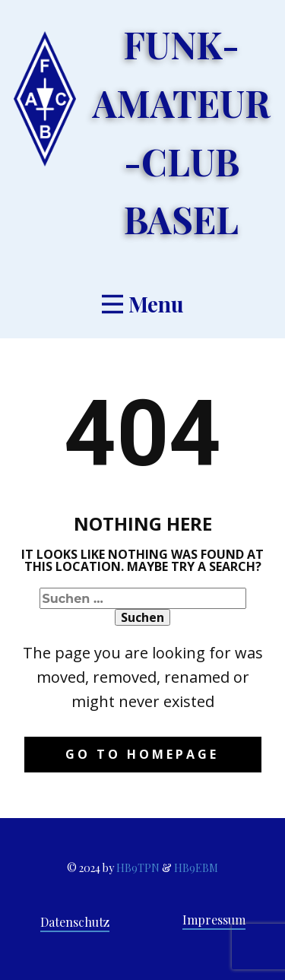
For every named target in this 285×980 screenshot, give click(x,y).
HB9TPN (138, 868)
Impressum (213, 920)
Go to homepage (142, 754)
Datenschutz (74, 922)
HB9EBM (196, 868)
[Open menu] (143, 304)
